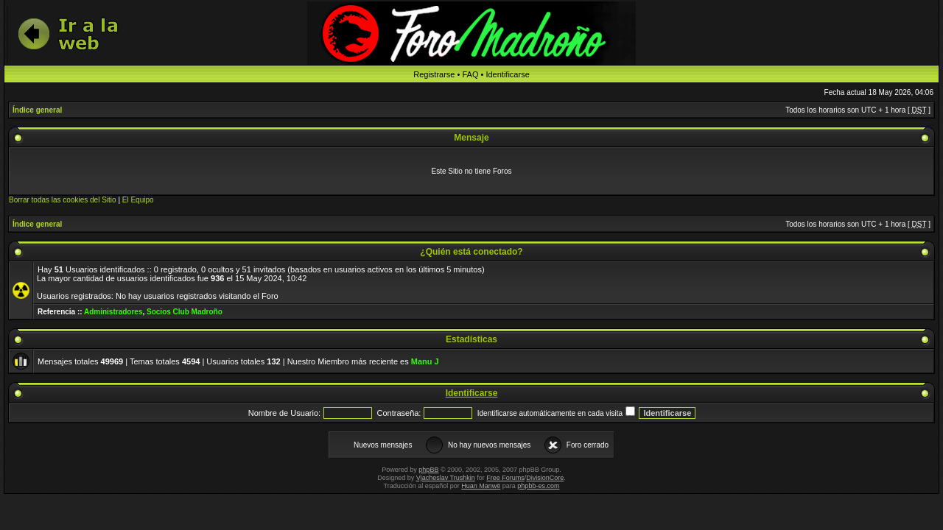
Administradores (113, 312)
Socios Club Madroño (184, 312)
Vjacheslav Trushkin (445, 477)
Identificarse (507, 74)
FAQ (470, 74)
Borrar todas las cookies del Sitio (62, 200)
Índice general (37, 110)
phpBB (428, 469)
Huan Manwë (480, 486)
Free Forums (505, 477)
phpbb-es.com (538, 486)
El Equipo (138, 200)
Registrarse (434, 74)
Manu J (425, 361)
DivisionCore (545, 477)
